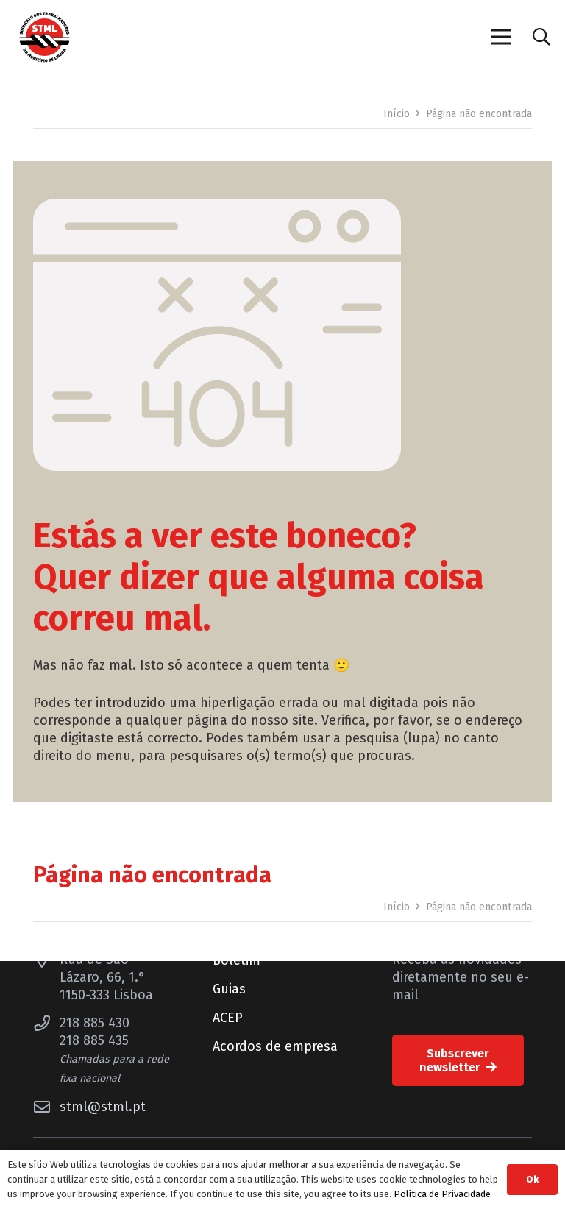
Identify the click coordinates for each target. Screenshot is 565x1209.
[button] (541, 36)
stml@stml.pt (103, 1107)
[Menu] (501, 36)
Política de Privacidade (442, 1193)
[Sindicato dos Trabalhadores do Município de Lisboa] (44, 37)
